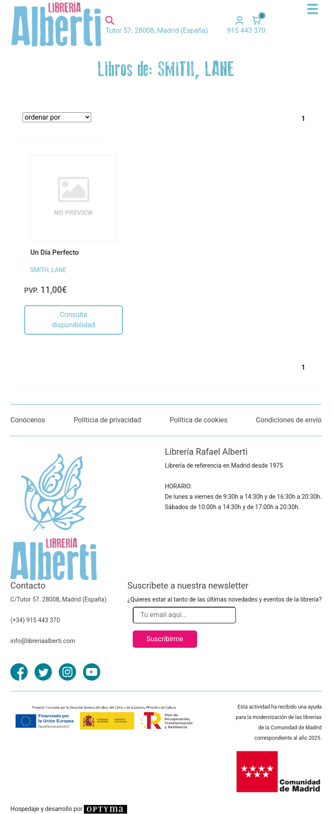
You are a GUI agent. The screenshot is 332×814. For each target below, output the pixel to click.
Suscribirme (165, 639)
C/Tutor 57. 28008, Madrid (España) (58, 599)
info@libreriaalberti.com (42, 640)
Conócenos (27, 420)
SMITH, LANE (48, 269)
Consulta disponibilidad (73, 319)
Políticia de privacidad (107, 420)
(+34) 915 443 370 (35, 620)
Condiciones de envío (289, 420)
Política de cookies (198, 420)
